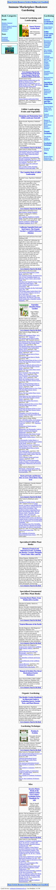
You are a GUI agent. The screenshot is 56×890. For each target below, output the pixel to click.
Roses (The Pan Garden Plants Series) (29, 393)
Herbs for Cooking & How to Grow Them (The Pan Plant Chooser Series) (29, 379)
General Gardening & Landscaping (48, 21)
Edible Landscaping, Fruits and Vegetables (48, 34)
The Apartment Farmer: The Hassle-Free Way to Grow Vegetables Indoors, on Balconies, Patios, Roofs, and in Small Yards (30, 278)
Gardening (5, 39)
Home (10, 2)
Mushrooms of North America (27, 426)
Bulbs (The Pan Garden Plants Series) (29, 369)
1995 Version (38, 85)
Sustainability (5, 40)
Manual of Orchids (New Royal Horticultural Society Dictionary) (31, 673)
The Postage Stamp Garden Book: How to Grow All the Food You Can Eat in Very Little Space (30, 292)
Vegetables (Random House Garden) (34, 306)
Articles (15, 2)
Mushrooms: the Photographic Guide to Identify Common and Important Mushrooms (30, 430)
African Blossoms (24, 664)
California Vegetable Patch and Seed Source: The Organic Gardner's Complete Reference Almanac (31, 230)
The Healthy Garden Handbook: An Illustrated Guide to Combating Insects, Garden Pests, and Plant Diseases (30, 700)
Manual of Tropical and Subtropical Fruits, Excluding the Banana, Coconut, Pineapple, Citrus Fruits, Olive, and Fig (30, 551)
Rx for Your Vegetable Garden (27, 296)
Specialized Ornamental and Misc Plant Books (48, 100)
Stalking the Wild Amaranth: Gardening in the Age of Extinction (30, 871)
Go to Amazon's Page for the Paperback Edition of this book (30, 72)
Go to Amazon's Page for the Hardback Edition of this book (31, 75)
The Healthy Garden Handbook (47, 138)
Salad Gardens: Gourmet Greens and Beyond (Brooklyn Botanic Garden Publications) (29, 867)
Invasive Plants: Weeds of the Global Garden (48, 158)
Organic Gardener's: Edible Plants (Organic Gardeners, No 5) (28, 222)
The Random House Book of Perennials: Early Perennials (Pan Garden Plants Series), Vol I (30, 343)
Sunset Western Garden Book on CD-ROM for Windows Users (29, 81)
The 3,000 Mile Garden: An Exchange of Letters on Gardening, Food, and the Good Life (30, 421)
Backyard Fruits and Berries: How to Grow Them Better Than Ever (30, 477)
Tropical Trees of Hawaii (26, 654)
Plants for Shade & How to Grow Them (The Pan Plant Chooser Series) (30, 389)
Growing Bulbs (23, 471)
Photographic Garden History (27, 437)
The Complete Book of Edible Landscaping (30, 173)
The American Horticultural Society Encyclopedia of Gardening (29, 763)
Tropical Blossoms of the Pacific (31, 624)
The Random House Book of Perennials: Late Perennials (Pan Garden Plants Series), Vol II (30, 348)
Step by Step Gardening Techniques (29, 778)
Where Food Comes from (26, 530)
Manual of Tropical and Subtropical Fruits (47, 92)
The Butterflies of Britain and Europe (29, 657)
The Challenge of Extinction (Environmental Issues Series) (27, 533)
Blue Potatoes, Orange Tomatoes (28, 212)
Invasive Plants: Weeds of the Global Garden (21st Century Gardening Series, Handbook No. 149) (34, 794)
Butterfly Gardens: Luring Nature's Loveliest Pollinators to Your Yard (29, 848)
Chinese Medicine (7, 27)
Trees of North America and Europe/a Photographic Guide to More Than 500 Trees (30, 454)
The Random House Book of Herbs (29, 448)
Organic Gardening (48, 132)
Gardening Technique (48, 144)
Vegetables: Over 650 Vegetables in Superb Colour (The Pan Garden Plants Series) (30, 414)
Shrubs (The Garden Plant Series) (28, 400)
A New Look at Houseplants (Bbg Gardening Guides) (28, 863)
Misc (45, 153)
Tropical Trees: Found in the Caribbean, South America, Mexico (30, 647)
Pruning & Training (34, 732)
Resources (21, 2)
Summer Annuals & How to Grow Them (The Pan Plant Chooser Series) (30, 404)
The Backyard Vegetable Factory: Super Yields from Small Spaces (30, 282)
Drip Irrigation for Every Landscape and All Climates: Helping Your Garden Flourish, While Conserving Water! (30, 152)
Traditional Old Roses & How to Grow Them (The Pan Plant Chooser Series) (30, 409)
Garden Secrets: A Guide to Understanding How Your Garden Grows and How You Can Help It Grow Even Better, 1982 (30, 506)
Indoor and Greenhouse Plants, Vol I (29, 335)
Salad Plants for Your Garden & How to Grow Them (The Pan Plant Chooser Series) (30, 397)
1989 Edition (26, 774)
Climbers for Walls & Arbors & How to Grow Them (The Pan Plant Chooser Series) (30, 366)
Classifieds (44, 2)
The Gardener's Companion (26, 767)
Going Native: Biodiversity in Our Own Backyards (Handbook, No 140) (30, 857)
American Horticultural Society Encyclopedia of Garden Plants (28, 759)
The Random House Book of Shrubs (29, 357)
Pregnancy (5, 31)
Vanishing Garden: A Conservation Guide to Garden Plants (29, 771)
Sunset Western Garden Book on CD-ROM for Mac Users (29, 84)
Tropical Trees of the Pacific (27, 667)
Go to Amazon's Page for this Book (30, 147)
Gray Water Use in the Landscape (28, 163)
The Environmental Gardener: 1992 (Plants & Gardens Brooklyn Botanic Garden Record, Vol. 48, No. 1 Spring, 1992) (29, 853)
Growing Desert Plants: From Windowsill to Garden (30, 599)
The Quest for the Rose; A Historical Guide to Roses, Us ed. (29, 445)
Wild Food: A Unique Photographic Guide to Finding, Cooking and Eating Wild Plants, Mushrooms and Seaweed (30, 462)
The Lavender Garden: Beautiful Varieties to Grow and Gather (28, 167)
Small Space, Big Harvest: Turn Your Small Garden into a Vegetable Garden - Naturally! (30, 299)
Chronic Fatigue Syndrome (9, 26)
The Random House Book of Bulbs (29, 338)
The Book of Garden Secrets (27, 502)
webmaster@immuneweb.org (18, 888)
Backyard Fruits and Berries (48, 78)
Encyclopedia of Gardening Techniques (30, 775)
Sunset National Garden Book (27, 86)
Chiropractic (5, 29)
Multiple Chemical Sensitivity (7, 23)
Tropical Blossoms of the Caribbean (29, 660)
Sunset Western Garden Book (34, 27)
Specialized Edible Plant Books (48, 84)
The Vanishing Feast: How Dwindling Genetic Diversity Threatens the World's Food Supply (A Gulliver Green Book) (30, 525)
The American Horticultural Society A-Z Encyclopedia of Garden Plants (30, 754)
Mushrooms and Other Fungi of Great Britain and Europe (29, 434)
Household (5, 37)
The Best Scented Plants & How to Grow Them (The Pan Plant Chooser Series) (30, 361)
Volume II (32, 337)
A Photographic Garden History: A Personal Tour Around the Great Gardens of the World (30, 441)
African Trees (23, 665)
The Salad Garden (24, 451)
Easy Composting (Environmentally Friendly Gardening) (29, 158)
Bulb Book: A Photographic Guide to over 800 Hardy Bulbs (29, 469)
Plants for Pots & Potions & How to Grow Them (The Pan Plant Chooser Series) (29, 385)
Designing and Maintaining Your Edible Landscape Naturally (30, 117)
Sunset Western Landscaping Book (29, 99)
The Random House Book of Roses (29, 354)
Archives (28, 2)
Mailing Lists (36, 2)
